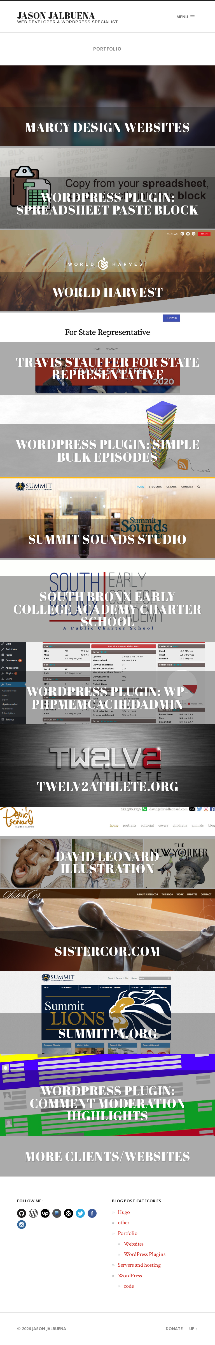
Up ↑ (193, 1328)
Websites (134, 1244)
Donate (174, 1328)
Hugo (124, 1212)
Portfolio (127, 1233)
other (123, 1223)
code (129, 1286)
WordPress (130, 1275)
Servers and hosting (139, 1265)
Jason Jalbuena (56, 15)
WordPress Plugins (144, 1254)
